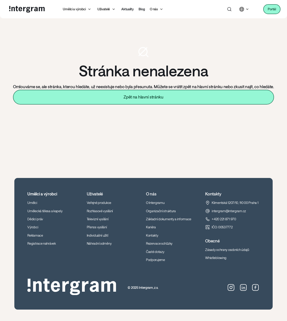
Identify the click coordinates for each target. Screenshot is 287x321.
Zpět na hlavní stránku (143, 96)
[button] (77, 9)
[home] (27, 9)
